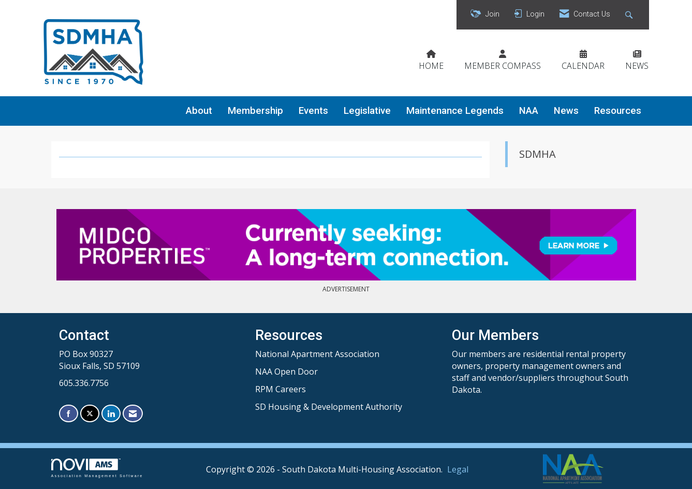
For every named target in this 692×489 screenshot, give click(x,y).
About (199, 110)
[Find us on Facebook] (68, 414)
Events (313, 110)
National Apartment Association (317, 354)
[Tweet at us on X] (89, 414)
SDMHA (537, 154)
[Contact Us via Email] (133, 414)
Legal (457, 469)
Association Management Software (97, 468)
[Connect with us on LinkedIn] (111, 414)
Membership (255, 110)
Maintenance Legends (455, 110)
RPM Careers (280, 389)
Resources (617, 110)
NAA (528, 110)
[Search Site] (630, 15)
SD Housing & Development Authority (328, 406)
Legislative (367, 110)
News (566, 110)
